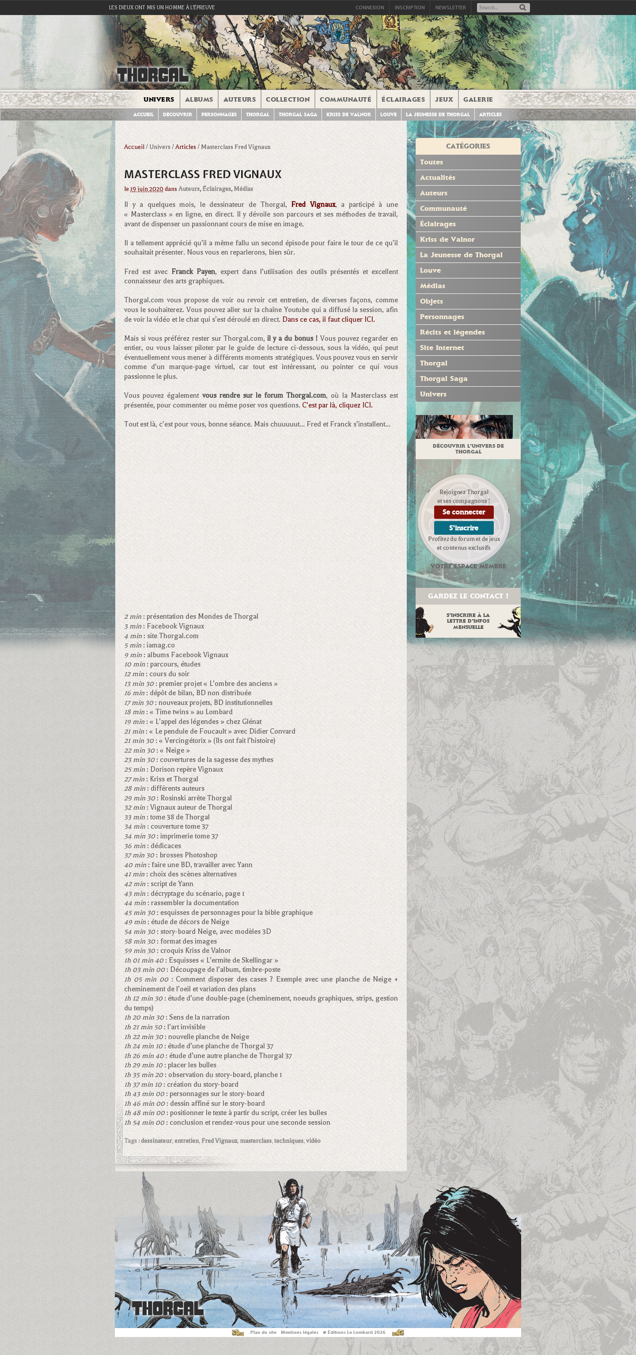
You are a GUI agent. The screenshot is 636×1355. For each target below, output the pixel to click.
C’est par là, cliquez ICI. (337, 405)
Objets (431, 301)
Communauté (345, 99)
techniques (288, 1141)
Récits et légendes (452, 332)
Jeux (444, 99)
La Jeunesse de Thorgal (461, 255)
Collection (288, 99)
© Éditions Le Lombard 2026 (354, 1332)
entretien (186, 1141)
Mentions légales (299, 1332)
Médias (243, 189)
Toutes (431, 162)
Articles (490, 115)
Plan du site (263, 1332)
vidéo (313, 1141)
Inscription (410, 7)
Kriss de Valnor (348, 115)
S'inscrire (463, 528)
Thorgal (257, 115)
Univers (159, 99)
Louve (388, 115)
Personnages (219, 115)
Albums (199, 99)
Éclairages (403, 99)
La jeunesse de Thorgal (438, 115)
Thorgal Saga (298, 115)
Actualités (437, 177)
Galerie (478, 99)
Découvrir (177, 115)
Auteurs (239, 99)
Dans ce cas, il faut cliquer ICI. (328, 320)
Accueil (143, 115)
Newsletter (450, 7)
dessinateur (156, 1141)
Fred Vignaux (219, 1141)
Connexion (370, 7)
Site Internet (442, 347)
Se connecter (464, 512)
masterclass (256, 1141)
